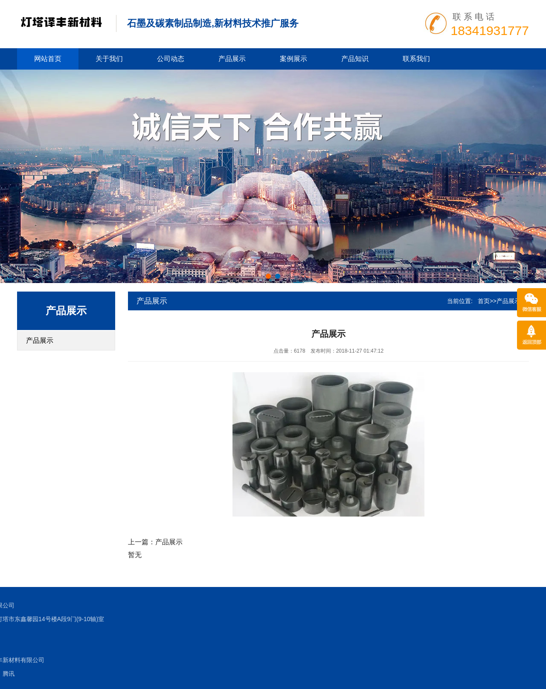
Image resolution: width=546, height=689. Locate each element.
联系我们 (416, 58)
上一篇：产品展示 (155, 542)
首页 (484, 301)
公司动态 (170, 58)
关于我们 (109, 58)
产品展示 (232, 58)
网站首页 (47, 58)
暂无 (135, 554)
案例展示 (293, 58)
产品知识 (355, 58)
